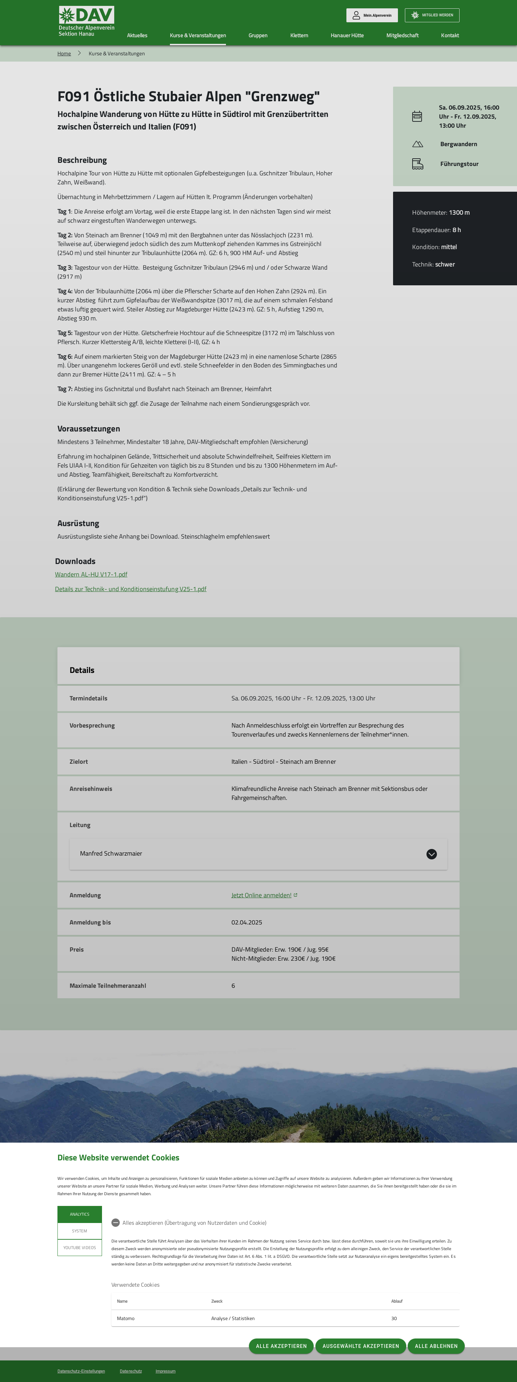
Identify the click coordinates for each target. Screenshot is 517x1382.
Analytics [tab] (79, 1214)
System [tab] (79, 1231)
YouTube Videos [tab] (79, 1247)
